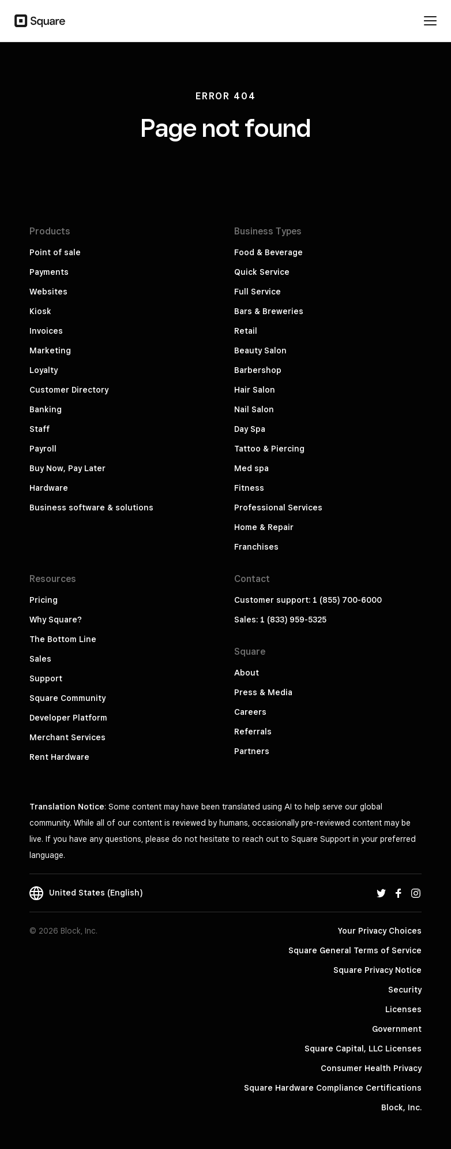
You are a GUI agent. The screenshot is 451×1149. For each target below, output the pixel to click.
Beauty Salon (260, 350)
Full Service (257, 291)
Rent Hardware (59, 757)
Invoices (46, 330)
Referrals (253, 731)
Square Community (67, 698)
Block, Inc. (401, 1107)
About (246, 672)
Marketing (50, 350)
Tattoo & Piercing (269, 448)
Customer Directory (68, 389)
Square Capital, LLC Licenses (363, 1048)
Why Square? (55, 619)
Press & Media (263, 692)
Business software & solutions (91, 507)
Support (45, 678)
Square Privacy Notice (377, 970)
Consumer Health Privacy (371, 1068)
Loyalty (43, 370)
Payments (49, 272)
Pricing (43, 600)
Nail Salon (254, 409)
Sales (40, 658)
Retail (245, 330)
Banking (45, 409)
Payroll (43, 448)
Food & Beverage (268, 252)
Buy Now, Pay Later (67, 468)
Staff (39, 429)
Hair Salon (254, 389)
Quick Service (262, 272)
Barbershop (257, 370)
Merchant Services (67, 737)
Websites (48, 291)
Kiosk (40, 311)
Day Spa (249, 429)
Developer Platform (68, 717)
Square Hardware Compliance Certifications (333, 1087)
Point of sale (55, 252)
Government (397, 1029)
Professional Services (278, 507)
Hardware (48, 488)
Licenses (403, 1009)
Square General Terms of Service (355, 950)
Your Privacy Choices (380, 930)
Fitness (249, 488)
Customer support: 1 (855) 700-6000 (308, 600)
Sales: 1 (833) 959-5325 (280, 619)
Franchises (256, 546)
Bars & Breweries (268, 311)
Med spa (251, 468)
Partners (251, 751)
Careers (250, 712)
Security (405, 989)
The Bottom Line (62, 639)
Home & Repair (264, 527)
